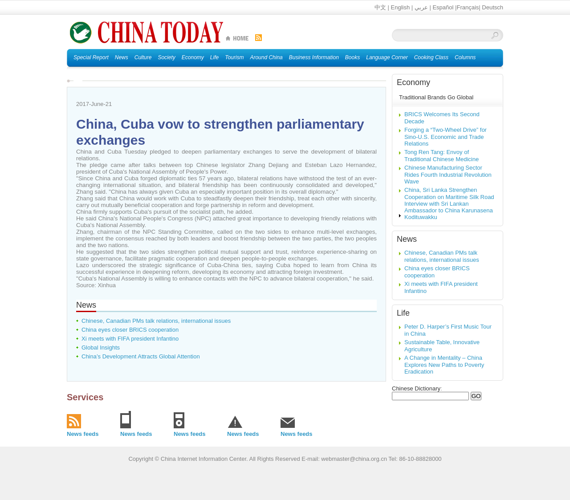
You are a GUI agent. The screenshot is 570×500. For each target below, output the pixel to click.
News (86, 305)
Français (467, 7)
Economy (413, 82)
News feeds (83, 434)
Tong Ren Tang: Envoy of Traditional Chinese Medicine (441, 156)
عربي (421, 7)
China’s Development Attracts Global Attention (140, 356)
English (400, 7)
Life (403, 313)
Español (442, 7)
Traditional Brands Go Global (436, 97)
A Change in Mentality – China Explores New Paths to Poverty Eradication (444, 364)
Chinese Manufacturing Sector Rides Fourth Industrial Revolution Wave (448, 174)
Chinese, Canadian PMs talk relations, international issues (156, 320)
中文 (380, 7)
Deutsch (492, 7)
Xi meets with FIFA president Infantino (130, 338)
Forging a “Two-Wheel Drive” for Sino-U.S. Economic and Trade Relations (445, 136)
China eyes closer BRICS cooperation (130, 329)
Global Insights (100, 347)
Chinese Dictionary (416, 388)
